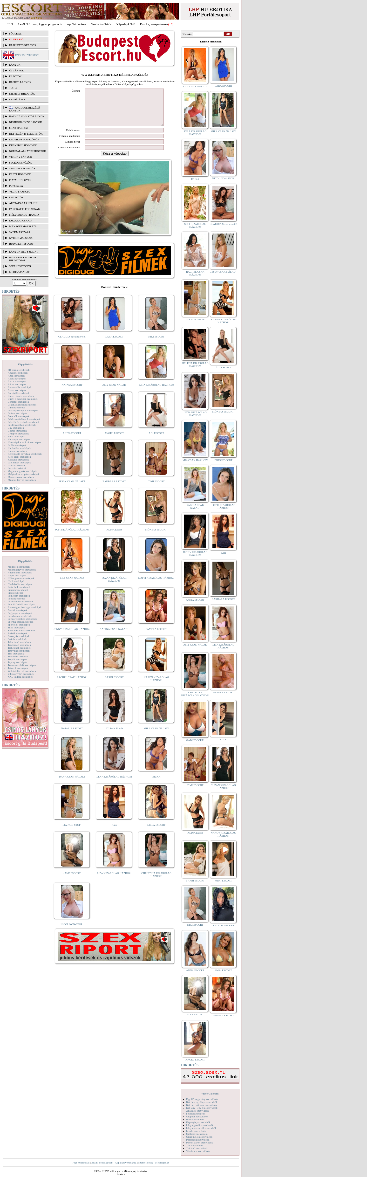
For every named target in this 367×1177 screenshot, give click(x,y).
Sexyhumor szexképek (20, 615)
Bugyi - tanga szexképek (21, 395)
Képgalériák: (25, 364)
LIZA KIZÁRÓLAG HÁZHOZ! (114, 880)
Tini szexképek (16, 653)
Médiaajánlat (162, 1162)
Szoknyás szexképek (19, 636)
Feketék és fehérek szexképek (23, 421)
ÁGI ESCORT (156, 440)
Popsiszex (16, 185)
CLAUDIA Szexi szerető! (72, 343)
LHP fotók (16, 197)
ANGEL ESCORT (114, 440)
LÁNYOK (14, 64)
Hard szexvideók (195, 1119)
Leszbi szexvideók (196, 1130)
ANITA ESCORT (72, 440)
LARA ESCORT (114, 343)
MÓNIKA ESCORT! (156, 536)
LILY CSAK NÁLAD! (72, 585)
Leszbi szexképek (17, 468)
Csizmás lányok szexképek (22, 404)
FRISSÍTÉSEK (17, 99)
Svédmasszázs (19, 232)
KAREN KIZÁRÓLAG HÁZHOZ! (156, 686)
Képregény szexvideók (198, 1122)
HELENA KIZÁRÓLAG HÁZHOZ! (195, 364)
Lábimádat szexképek (19, 462)
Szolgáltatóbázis (101, 24)
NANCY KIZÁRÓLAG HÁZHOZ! (223, 834)
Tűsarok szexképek (18, 668)
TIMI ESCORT (156, 488)
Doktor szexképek (17, 413)
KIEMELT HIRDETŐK (22, 93)
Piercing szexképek (18, 589)
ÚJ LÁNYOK (16, 70)
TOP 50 (13, 87)
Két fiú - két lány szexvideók (201, 1104)
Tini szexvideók (194, 1145)
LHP (10, 24)
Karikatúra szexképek (19, 448)
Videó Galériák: (210, 1093)
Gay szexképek (16, 427)
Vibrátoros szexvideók (198, 1151)
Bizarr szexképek (17, 390)
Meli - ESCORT (223, 970)
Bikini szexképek (17, 384)
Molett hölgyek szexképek (22, 569)
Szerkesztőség (145, 1162)
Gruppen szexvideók (197, 1116)
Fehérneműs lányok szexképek (24, 419)
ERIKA (156, 783)
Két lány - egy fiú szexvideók (201, 1107)
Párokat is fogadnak (24, 208)
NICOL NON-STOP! (72, 931)
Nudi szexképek (16, 581)
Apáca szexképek (17, 378)
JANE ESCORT (72, 880)
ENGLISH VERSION (27, 55)
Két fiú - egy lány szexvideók (201, 1102)
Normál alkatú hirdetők (27, 151)
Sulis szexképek (16, 627)
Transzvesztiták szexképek (22, 665)
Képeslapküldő (125, 24)
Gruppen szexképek (18, 433)
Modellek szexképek (19, 566)
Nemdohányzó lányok (25, 122)
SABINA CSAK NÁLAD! (114, 636)
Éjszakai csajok (20, 220)
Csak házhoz (18, 127)
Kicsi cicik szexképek (19, 456)
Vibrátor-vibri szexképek (21, 673)
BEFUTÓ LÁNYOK (20, 82)
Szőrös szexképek (17, 639)
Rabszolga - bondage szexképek (25, 607)
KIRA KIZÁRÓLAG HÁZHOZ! (156, 392)
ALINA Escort (114, 536)
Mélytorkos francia (24, 214)
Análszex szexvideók (197, 1110)
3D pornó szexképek (18, 369)
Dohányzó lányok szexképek (23, 410)
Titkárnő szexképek (18, 656)
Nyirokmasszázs (21, 237)
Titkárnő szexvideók (197, 1148)
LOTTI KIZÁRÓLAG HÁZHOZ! (156, 585)
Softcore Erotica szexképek (22, 618)
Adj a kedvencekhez (125, 1162)
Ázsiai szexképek (17, 381)
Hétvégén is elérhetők (26, 133)
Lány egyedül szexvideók (199, 1125)
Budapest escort (21, 243)
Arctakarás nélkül (23, 203)
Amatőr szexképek (17, 372)
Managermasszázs (22, 226)
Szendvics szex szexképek (21, 630)
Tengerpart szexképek (19, 644)
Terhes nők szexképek (19, 647)
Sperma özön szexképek (20, 621)
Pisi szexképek (15, 592)
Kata (114, 832)
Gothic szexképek (17, 430)
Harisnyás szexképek (19, 439)
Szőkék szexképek (17, 633)
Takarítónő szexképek (19, 641)
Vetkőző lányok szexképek (22, 670)
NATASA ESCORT (71, 392)
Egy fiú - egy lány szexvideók (202, 1099)
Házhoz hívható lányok (26, 116)
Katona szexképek (17, 450)
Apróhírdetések (76, 24)
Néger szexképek (17, 575)
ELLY (223, 739)
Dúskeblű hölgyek (23, 145)
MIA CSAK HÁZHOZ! (195, 460)
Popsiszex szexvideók (197, 1139)
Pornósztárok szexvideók (199, 1142)
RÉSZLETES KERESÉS (22, 45)
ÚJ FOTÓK (15, 76)
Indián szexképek (17, 445)
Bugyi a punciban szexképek (23, 398)
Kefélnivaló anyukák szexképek (25, 453)
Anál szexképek (16, 375)
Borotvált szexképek (18, 393)
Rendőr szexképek (17, 610)
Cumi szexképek (16, 407)
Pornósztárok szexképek (21, 601)
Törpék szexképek (17, 659)
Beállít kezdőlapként (102, 1162)
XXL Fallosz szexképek (20, 676)
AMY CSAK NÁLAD (114, 392)
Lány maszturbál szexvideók (201, 1128)
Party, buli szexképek (19, 586)
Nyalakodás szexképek (20, 584)
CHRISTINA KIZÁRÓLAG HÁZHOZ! (156, 882)
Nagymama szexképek (20, 572)
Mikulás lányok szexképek (22, 479)
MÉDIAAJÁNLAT (19, 271)
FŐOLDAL (15, 33)
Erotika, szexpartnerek (154, 24)
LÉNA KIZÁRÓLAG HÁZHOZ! (114, 783)
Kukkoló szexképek (18, 459)
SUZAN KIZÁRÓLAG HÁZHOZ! (114, 586)
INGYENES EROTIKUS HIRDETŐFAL (22, 259)
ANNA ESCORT (195, 970)
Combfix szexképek (18, 401)
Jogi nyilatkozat (81, 1162)
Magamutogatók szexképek (22, 471)
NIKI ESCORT (156, 343)
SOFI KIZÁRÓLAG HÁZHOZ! (72, 536)
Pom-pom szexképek (19, 595)
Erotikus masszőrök (24, 139)
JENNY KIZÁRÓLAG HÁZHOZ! (72, 636)
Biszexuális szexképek (20, 387)
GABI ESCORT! (195, 740)
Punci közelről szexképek (21, 604)
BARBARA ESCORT (114, 488)
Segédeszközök (20, 162)
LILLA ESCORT (156, 832)
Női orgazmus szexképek (21, 578)
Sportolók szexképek (19, 624)
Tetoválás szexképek (19, 650)
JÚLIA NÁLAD (114, 735)
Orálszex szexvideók (197, 1133)
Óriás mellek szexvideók (199, 1136)
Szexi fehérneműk (22, 168)
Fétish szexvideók (195, 1113)
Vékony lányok (20, 156)
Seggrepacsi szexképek (20, 613)
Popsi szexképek (16, 598)
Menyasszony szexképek (21, 476)
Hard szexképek (16, 436)
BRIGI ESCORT (223, 460)
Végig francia (19, 191)
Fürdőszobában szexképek (22, 424)
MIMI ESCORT (223, 880)
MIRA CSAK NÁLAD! (156, 735)
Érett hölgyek (20, 174)
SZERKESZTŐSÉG (20, 266)
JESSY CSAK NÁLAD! (72, 488)
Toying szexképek (17, 662)
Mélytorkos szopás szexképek (23, 474)
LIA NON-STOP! (71, 832)
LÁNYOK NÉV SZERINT (23, 251)
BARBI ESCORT (114, 684)
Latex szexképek (17, 465)
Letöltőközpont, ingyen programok (40, 24)
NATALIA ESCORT (72, 735)
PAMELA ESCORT (156, 636)
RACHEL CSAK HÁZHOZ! (72, 684)
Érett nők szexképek (18, 416)
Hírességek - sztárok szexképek (24, 442)
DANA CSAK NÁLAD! (72, 783)
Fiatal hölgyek (20, 180)
